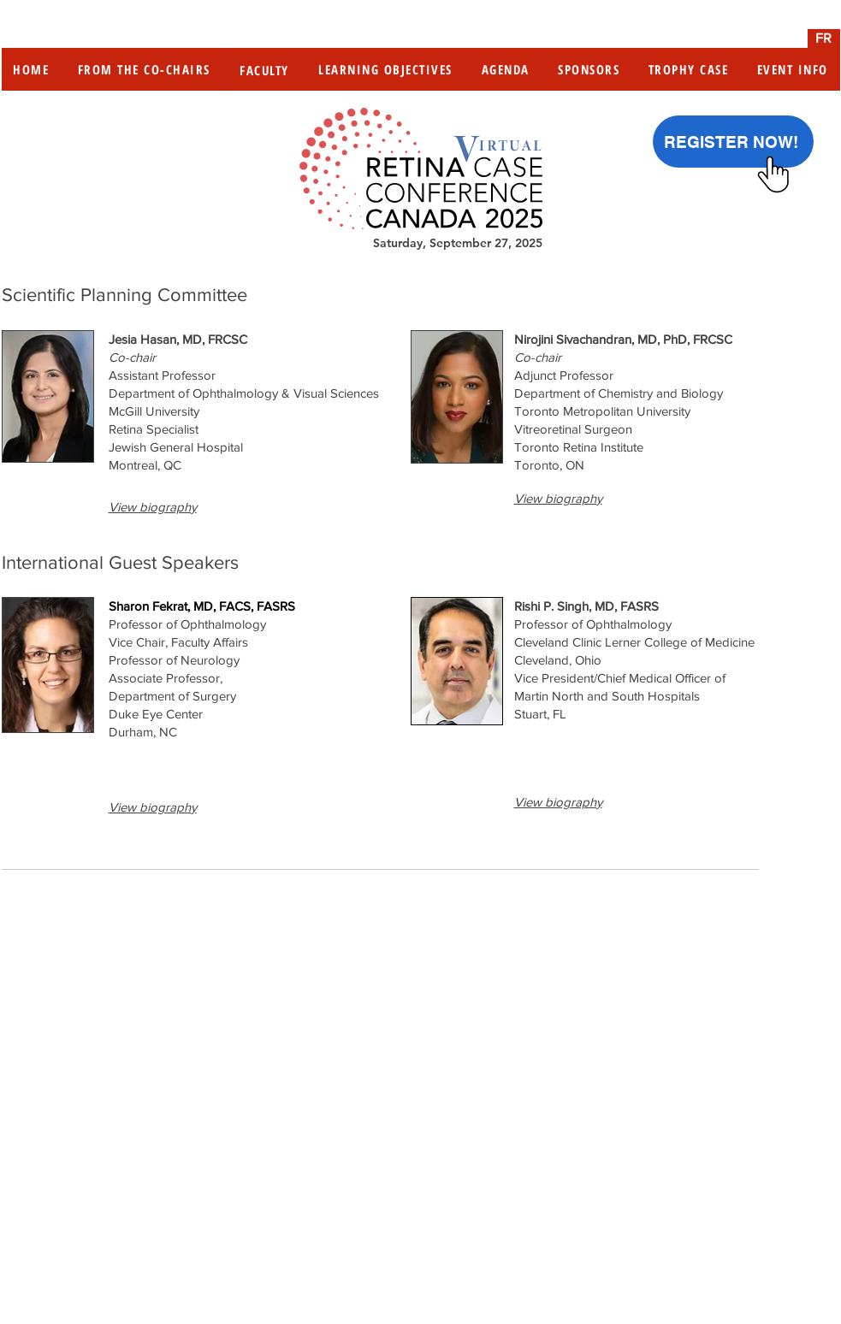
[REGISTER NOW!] (733, 141)
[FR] (824, 38)
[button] (153, 506)
